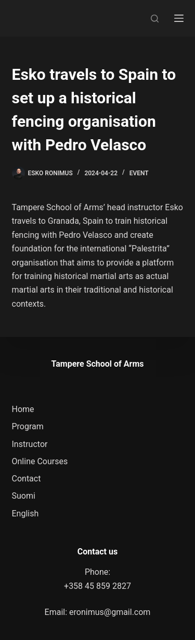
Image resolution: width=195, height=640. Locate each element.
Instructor (30, 444)
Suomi (23, 496)
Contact (26, 479)
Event (139, 173)
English (25, 513)
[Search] (155, 18)
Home (23, 409)
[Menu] (179, 18)
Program (28, 426)
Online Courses (40, 461)
